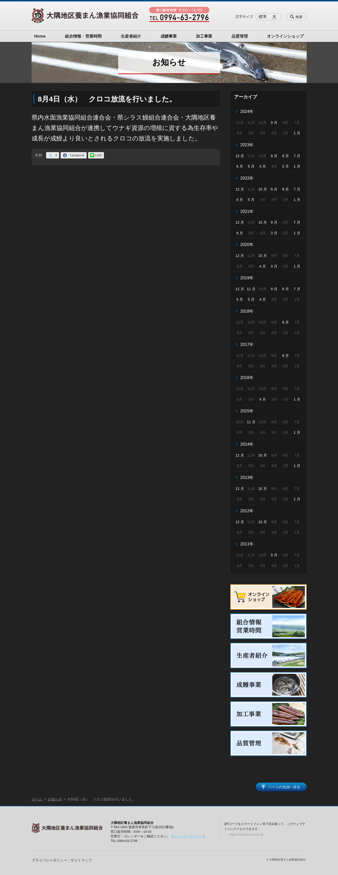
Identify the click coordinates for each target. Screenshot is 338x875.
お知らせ (55, 799)
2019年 (247, 278)
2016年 (247, 377)
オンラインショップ (285, 36)
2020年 (247, 244)
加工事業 (204, 36)
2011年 (247, 544)
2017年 (247, 344)
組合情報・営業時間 (83, 36)
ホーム (37, 799)
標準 (263, 16)
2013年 (247, 477)
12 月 (239, 156)
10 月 (262, 189)
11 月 (251, 289)
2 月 (285, 166)
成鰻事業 (168, 36)
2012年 (247, 511)
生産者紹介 (131, 36)
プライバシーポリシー (49, 860)
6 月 (239, 166)
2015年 (247, 411)
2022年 (247, 178)
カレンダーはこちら (188, 836)
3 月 (274, 233)
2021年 (247, 211)
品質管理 (240, 36)
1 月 (297, 133)
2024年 (247, 111)
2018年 (247, 311)
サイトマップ (81, 860)
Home (40, 36)
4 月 (262, 166)
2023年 (247, 145)
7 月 (297, 156)
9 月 (274, 123)
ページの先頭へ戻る (284, 787)
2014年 (247, 444)
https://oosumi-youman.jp (246, 834)
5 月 (251, 166)
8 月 (285, 156)
